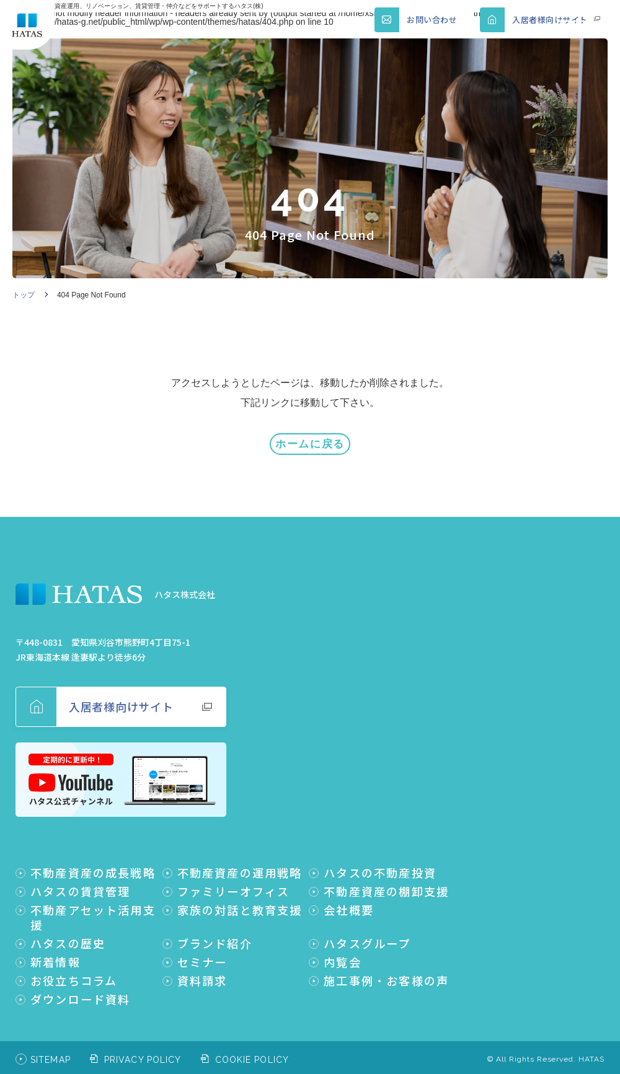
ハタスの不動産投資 (380, 863)
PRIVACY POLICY (143, 1051)
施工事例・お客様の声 (386, 971)
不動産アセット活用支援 (93, 908)
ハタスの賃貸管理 (80, 882)
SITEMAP (50, 1051)
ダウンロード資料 (80, 990)
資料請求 (202, 971)
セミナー (202, 953)
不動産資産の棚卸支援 (386, 882)
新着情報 (55, 953)
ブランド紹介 (214, 934)
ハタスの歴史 (67, 934)
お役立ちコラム (73, 971)
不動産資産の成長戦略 (93, 863)
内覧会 (342, 953)
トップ (23, 295)
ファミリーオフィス (233, 882)
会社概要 (349, 901)
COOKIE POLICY (252, 1051)
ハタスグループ (367, 934)
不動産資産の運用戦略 (240, 863)
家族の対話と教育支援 (240, 901)
